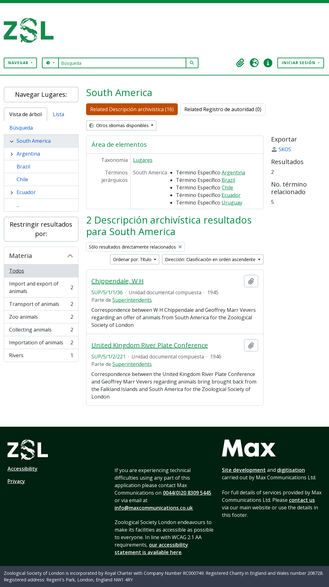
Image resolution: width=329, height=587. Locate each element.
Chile (22, 179)
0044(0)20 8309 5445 (187, 492)
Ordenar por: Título (133, 259)
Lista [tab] (58, 114)
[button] (240, 63)
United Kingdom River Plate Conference (149, 345)
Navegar (19, 62)
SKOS (281, 149)
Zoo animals (41, 318)
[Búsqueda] (122, 63)
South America (34, 140)
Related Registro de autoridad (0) (222, 109)
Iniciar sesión (299, 62)
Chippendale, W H (117, 281)
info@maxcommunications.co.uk (154, 507)
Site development (244, 469)
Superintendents (132, 299)
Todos (16, 270)
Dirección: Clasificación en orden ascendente (211, 259)
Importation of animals (41, 344)
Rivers (41, 357)
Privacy (16, 481)
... (18, 205)
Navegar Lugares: (41, 94)
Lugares (142, 160)
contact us (302, 500)
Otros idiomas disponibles (119, 125)
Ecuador (26, 192)
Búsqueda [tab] (21, 127)
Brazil (23, 166)
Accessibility (23, 468)
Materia (20, 255)
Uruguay (232, 202)
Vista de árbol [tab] (25, 114)
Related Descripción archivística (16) (132, 109)
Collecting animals (41, 331)
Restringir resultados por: (41, 229)
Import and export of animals (41, 287)
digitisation (291, 469)
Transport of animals (41, 305)
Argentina (28, 153)
